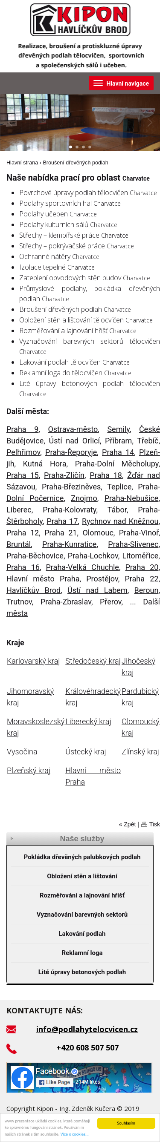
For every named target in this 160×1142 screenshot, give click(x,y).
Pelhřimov (23, 452)
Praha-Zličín (64, 475)
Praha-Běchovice (35, 555)
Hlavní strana (22, 163)
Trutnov (19, 601)
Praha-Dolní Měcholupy (117, 463)
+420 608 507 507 (87, 1047)
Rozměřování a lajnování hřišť (82, 895)
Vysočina (22, 751)
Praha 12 (22, 532)
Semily (118, 429)
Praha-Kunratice (69, 544)
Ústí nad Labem (97, 590)
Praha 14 (118, 452)
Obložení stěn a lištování (82, 876)
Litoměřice (140, 555)
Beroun (146, 590)
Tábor (117, 509)
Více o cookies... (75, 1134)
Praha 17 (62, 521)
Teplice (119, 486)
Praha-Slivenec (133, 544)
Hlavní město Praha (43, 578)
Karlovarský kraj (33, 660)
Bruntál (18, 544)
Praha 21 (60, 532)
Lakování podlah (81, 934)
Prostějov (102, 578)
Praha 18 (106, 475)
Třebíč (147, 440)
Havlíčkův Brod (33, 590)
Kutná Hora (45, 463)
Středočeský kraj (92, 660)
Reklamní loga (82, 953)
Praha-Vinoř (139, 532)
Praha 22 (141, 578)
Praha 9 (22, 429)
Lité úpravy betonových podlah (82, 972)
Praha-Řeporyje (71, 452)
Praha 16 (23, 567)
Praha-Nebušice (132, 498)
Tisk (154, 824)
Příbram (118, 440)
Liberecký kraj (88, 721)
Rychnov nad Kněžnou (120, 521)
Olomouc (97, 532)
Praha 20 (141, 567)
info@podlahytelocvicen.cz (87, 1029)
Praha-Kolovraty (69, 509)
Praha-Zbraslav (66, 601)
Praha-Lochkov (93, 555)
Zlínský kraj (140, 751)
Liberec (19, 509)
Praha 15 (22, 475)
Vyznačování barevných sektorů (82, 914)
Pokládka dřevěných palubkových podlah (82, 857)
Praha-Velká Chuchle (82, 567)
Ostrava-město (73, 429)
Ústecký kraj (85, 751)
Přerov (111, 601)
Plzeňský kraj (28, 770)
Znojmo (84, 498)
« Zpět (127, 824)
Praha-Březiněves (71, 486)
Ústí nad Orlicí (74, 440)
